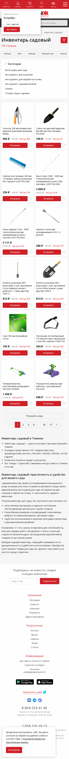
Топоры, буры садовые (17, 93)
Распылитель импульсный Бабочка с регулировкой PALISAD (49, 386)
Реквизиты (34, 612)
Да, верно (12, 29)
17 (50, 424)
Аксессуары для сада (16, 70)
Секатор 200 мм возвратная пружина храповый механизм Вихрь (17, 131)
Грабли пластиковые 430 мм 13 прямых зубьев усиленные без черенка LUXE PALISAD (17, 179)
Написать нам (32, 692)
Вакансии (34, 608)
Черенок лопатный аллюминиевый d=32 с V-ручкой (48, 232)
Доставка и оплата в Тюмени (34, 660)
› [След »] (56, 424)
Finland (7, 53)
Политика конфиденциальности (34, 670)
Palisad (31, 53)
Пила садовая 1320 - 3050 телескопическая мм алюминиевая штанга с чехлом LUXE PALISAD (16, 233)
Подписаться (49, 581)
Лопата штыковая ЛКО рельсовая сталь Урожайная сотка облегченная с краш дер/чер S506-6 (50, 286)
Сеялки (8, 88)
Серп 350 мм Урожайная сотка (15, 337)
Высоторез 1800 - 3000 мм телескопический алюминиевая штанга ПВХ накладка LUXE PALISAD (49, 180)
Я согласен (14, 750)
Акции (35, 643)
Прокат (34, 634)
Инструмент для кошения (19, 74)
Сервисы (34, 638)
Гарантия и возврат (34, 665)
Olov (20, 53)
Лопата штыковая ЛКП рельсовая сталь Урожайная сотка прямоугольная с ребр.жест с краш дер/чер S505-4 (17, 288)
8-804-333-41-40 (34, 708)
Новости (34, 604)
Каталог (34, 630)
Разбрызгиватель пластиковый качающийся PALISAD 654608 (16, 386)
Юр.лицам (35, 600)
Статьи (34, 647)
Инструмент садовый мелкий (20, 83)
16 (44, 424)
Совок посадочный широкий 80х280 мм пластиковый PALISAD (50, 131)
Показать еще (34, 416)
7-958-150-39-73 (34, 726)
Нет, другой (13, 24)
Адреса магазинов (34, 616)
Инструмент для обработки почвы (23, 79)
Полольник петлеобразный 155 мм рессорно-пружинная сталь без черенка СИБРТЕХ (50, 339)
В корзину (15, 145)
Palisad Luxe (48, 53)
